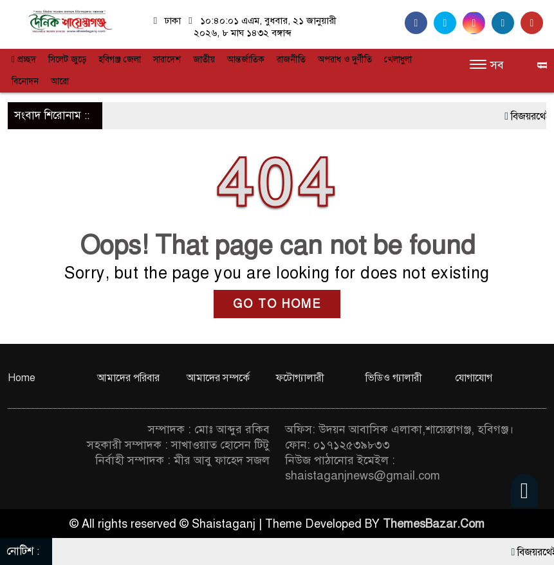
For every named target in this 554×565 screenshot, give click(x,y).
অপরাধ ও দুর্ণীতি (345, 59)
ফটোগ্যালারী (300, 378)
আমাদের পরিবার (128, 378)
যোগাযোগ (473, 378)
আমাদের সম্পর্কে (218, 378)
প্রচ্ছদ (24, 59)
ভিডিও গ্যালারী (393, 378)
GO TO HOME (277, 304)
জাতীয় (204, 59)
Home (21, 378)
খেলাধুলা (398, 59)
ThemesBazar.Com (434, 524)
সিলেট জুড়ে (67, 59)
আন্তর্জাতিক (245, 59)
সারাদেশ (167, 59)
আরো (60, 81)
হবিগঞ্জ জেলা (119, 59)
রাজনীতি (291, 59)
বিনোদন (25, 81)
